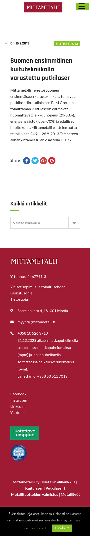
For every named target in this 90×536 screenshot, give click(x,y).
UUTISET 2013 (67, 44)
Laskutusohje (21, 293)
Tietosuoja (19, 299)
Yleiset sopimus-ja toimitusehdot (37, 286)
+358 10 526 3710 (33, 333)
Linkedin (17, 406)
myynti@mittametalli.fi (36, 322)
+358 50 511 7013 (52, 376)
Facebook (18, 394)
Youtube (17, 412)
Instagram (18, 400)
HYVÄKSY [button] (62, 528)
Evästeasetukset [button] (34, 528)
